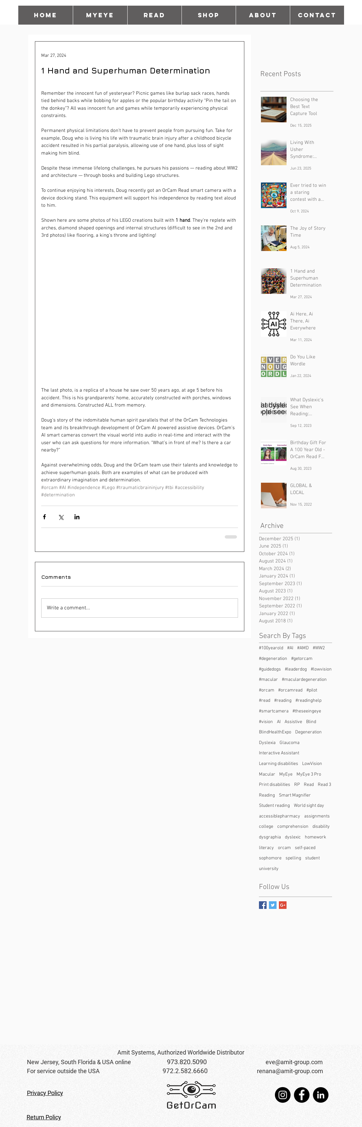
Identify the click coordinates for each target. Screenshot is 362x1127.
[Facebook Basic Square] (263, 905)
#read (264, 700)
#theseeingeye (307, 711)
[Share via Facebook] (44, 517)
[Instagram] (283, 1095)
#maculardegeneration (304, 680)
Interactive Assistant (279, 753)
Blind (311, 722)
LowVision (312, 764)
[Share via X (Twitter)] (61, 517)
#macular (268, 680)
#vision (266, 722)
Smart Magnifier (295, 795)
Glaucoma (290, 743)
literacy (266, 848)
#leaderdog (296, 669)
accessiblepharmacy (279, 816)
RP (297, 785)
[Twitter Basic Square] (273, 905)
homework (315, 837)
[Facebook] (301, 1095)
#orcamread (290, 690)
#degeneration (273, 659)
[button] (154, 15)
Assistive (293, 722)
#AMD (303, 648)
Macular (267, 774)
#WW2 (319, 648)
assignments (317, 816)
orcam (284, 848)
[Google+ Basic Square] (283, 905)
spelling (293, 858)
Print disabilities (274, 785)
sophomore (270, 858)
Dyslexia (267, 743)
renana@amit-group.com (290, 1070)
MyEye (286, 774)
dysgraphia (270, 837)
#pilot (311, 690)
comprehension (292, 826)
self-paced (305, 848)
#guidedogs (270, 669)
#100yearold (271, 648)
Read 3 (324, 785)
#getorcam (301, 659)
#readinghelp (308, 700)
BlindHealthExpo (275, 732)
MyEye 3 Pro (309, 774)
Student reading (274, 806)
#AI (290, 648)
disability (321, 826)
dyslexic (293, 837)
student (312, 858)
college (266, 826)
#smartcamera (274, 711)
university (269, 869)
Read (309, 785)
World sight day (309, 806)
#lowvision (321, 669)
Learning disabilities (278, 764)
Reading (267, 795)
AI (279, 722)
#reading (283, 700)
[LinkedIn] (320, 1095)
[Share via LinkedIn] (77, 517)
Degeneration (308, 732)
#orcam (266, 690)
